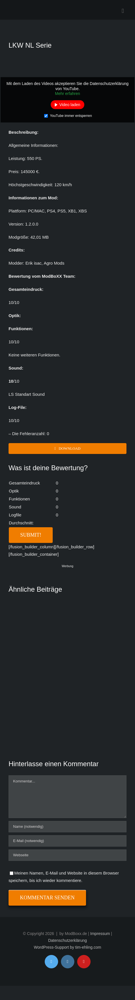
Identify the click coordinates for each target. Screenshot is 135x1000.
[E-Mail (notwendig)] (67, 841)
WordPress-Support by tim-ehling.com (67, 947)
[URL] (67, 855)
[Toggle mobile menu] (123, 11)
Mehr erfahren (67, 93)
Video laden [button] (69, 104)
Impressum (100, 933)
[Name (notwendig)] (67, 826)
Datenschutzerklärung (67, 940)
